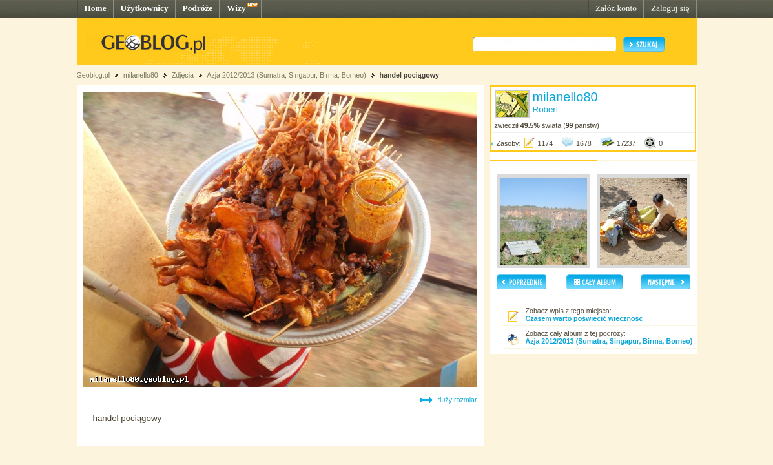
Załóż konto (616, 8)
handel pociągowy (409, 75)
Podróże (198, 8)
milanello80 (140, 75)
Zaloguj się (670, 8)
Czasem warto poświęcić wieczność (584, 318)
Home (96, 8)
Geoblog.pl (93, 75)
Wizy (236, 8)
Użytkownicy (145, 8)
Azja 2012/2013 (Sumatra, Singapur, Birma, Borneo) (286, 75)
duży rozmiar (457, 400)
